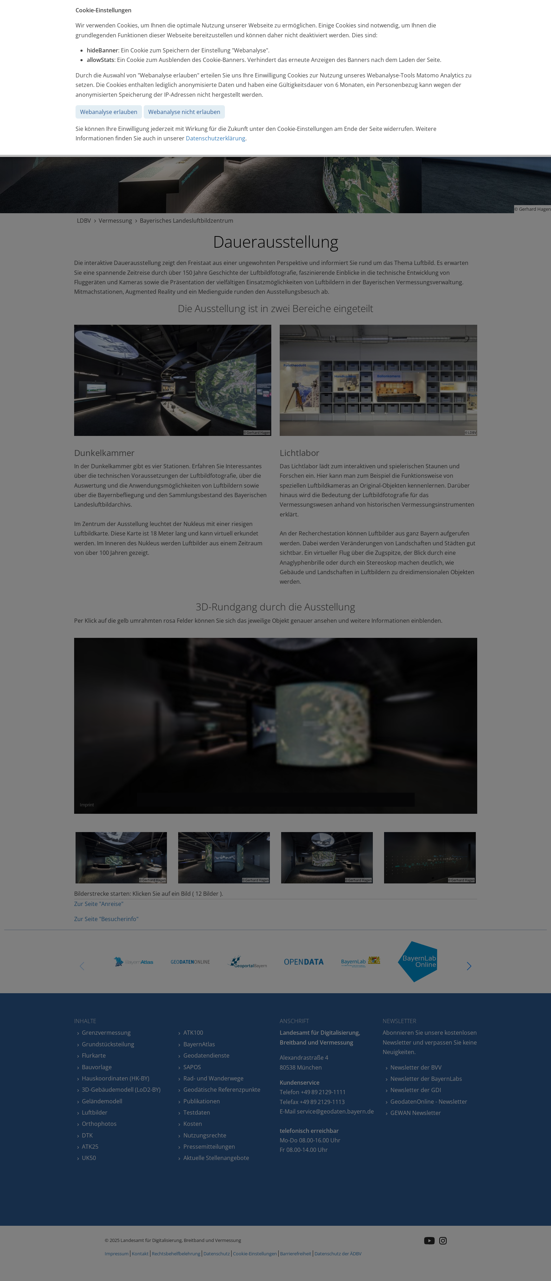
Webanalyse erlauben (108, 112)
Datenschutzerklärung (215, 138)
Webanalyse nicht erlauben (184, 112)
